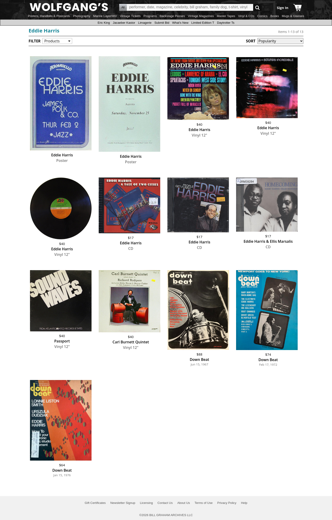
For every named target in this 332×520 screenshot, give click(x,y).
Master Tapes (226, 16)
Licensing (146, 503)
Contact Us (165, 503)
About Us (183, 503)
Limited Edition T (202, 22)
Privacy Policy (226, 503)
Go (257, 7)
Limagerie (145, 22)
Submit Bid (161, 22)
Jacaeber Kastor (124, 22)
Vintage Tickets (130, 16)
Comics (262, 16)
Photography (81, 16)
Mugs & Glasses (293, 16)
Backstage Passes (172, 16)
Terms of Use (204, 503)
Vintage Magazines (201, 16)
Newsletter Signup (122, 503)
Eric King (104, 22)
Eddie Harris (44, 30)
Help (244, 503)
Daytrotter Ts (225, 22)
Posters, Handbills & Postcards (49, 16)
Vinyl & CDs (246, 16)
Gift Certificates (95, 503)
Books (274, 16)
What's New (180, 22)
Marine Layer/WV (105, 16)
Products (51, 41)
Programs (150, 16)
